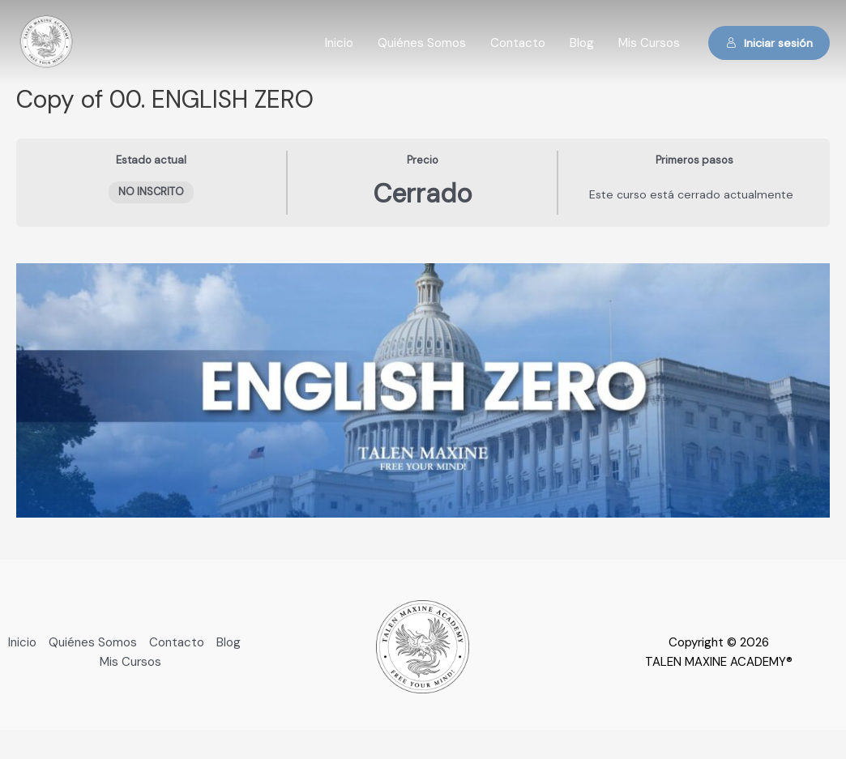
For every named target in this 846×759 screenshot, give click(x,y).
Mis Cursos (649, 43)
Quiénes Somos (422, 43)
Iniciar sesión (769, 43)
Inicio (339, 43)
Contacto (517, 43)
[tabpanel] (423, 390)
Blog (582, 43)
